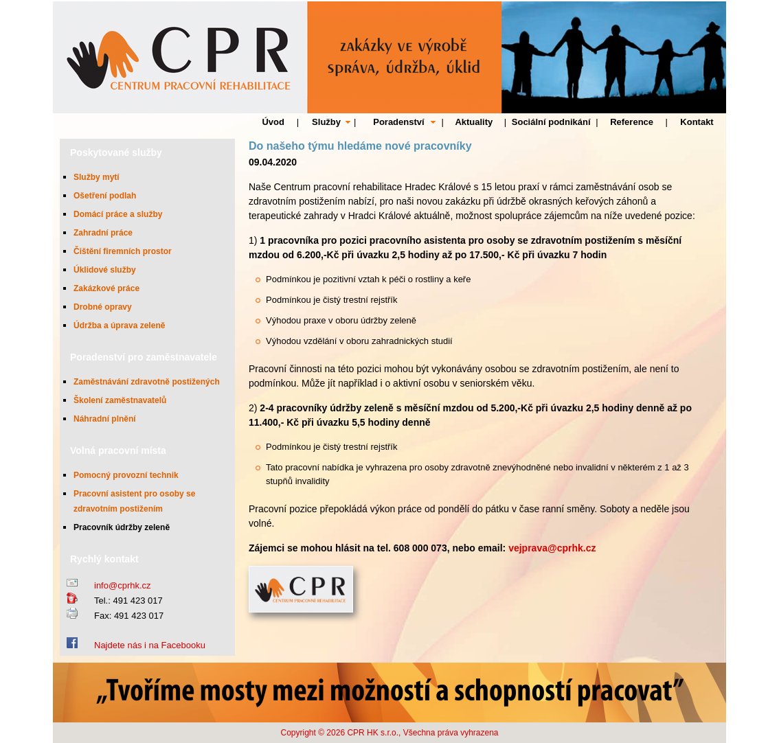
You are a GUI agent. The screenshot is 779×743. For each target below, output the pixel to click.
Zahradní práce (103, 233)
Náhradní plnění (105, 419)
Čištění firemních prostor (123, 251)
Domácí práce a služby (118, 214)
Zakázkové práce (106, 288)
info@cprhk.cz (122, 585)
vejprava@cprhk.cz (552, 547)
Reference (631, 122)
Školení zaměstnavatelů (120, 400)
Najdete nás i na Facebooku (149, 645)
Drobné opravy (103, 307)
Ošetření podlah (105, 196)
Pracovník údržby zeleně (122, 527)
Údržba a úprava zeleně (119, 325)
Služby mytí (97, 177)
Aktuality (474, 122)
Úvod (273, 122)
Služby (326, 122)
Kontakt (696, 122)
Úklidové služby (105, 270)
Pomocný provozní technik (126, 475)
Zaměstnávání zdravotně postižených (147, 382)
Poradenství (398, 122)
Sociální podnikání (551, 122)
